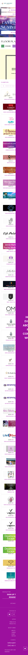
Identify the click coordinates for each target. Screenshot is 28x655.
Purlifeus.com (11, 492)
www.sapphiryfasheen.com (10, 479)
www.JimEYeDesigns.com (11, 352)
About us (14, 630)
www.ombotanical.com (11, 314)
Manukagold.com (11, 568)
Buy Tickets (14, 32)
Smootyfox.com (11, 162)
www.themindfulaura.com (10, 378)
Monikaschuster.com (11, 150)
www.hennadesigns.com (11, 137)
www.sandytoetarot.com (11, 124)
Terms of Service (14, 622)
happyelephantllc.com (11, 365)
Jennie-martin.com (10, 251)
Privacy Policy (13, 623)
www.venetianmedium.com (11, 175)
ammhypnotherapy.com (10, 276)
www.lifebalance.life (11, 238)
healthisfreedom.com (11, 517)
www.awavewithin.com (11, 213)
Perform (13, 636)
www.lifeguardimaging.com (11, 441)
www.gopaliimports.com (11, 466)
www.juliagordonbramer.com (10, 112)
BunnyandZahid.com (11, 416)
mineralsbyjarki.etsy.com (11, 580)
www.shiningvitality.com (11, 454)
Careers (13, 632)
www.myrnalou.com (11, 226)
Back (14, 14)
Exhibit (13, 634)
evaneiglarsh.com (10, 264)
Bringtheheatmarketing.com (11, 289)
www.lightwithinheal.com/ (11, 99)
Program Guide (14, 10)
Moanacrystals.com (11, 327)
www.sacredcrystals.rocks (11, 504)
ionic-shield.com (11, 302)
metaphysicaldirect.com (11, 390)
